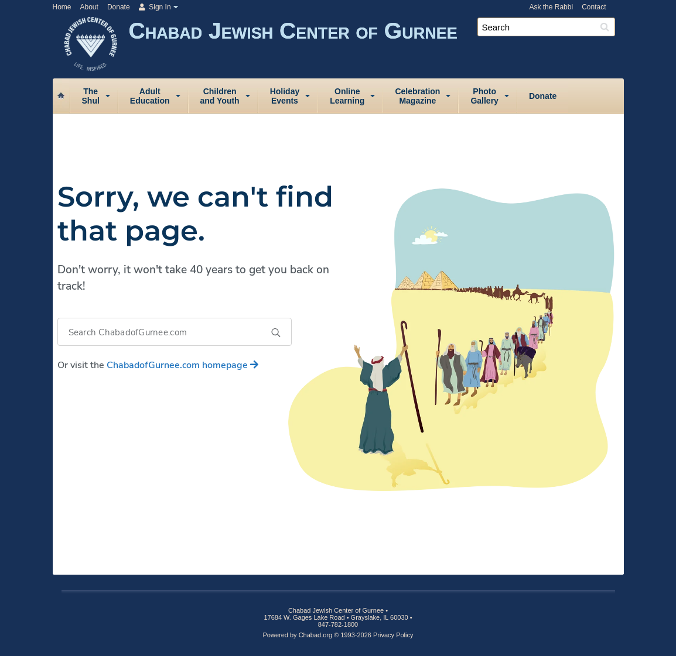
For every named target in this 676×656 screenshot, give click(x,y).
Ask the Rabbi (551, 7)
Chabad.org (316, 634)
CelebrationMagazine (417, 96)
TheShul (91, 96)
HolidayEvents (285, 96)
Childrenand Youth (220, 96)
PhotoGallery (484, 96)
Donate (118, 7)
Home (62, 7)
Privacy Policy (393, 634)
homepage (182, 365)
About (89, 7)
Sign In (155, 7)
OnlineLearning (347, 96)
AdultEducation (150, 96)
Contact (594, 7)
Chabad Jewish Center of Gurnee (376, 45)
